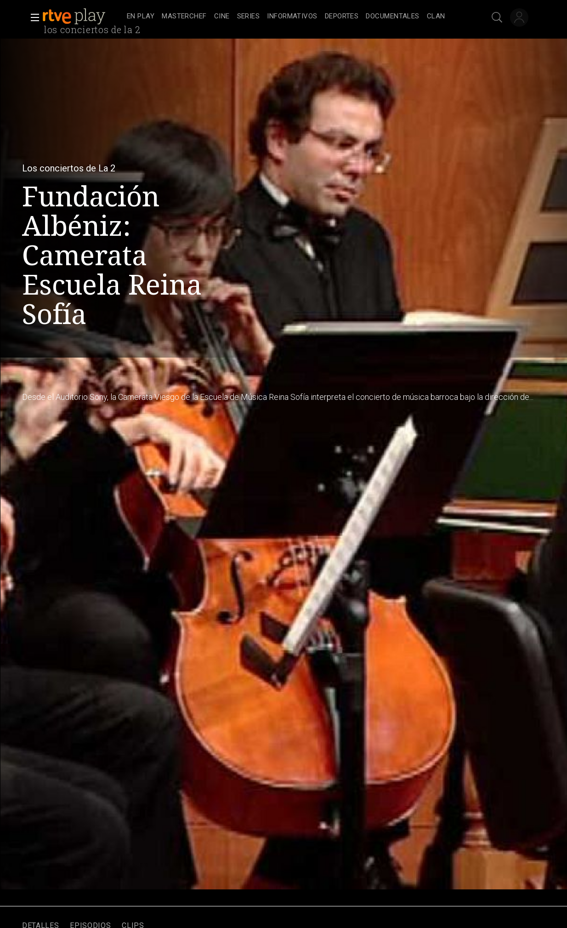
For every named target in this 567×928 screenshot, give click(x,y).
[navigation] (293, 16)
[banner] (82, 16)
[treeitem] (140, 16)
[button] (32, 17)
